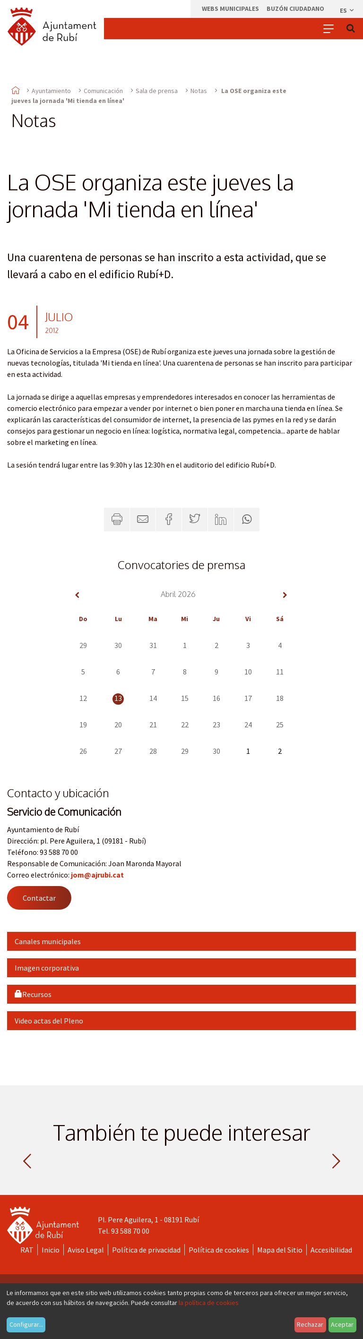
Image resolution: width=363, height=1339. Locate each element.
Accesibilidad (331, 1249)
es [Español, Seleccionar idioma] (347, 10)
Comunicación (103, 90)
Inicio (51, 1249)
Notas (198, 90)
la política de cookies (209, 1302)
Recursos (33, 994)
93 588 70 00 (130, 1231)
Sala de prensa (157, 90)
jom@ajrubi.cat (97, 874)
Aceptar (342, 1324)
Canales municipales (48, 941)
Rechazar (310, 1324)
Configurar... (26, 1324)
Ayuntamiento (51, 90)
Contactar (39, 898)
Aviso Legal (86, 1249)
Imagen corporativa (47, 967)
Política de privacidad (146, 1249)
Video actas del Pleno (49, 1020)
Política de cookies (219, 1249)
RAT (27, 1249)
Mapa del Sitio (279, 1249)
